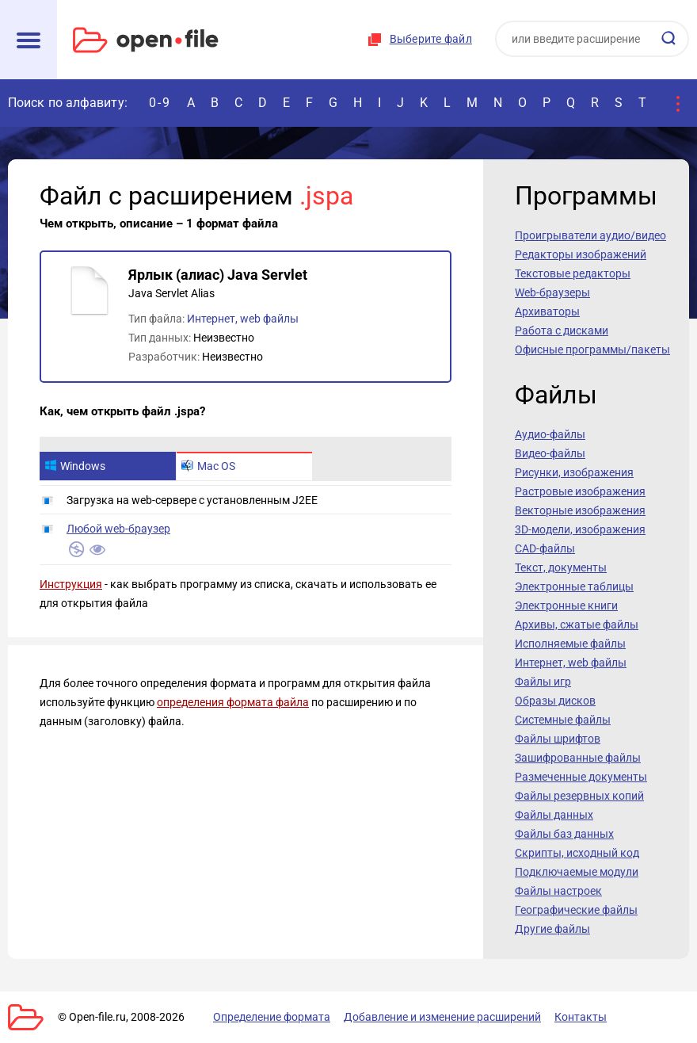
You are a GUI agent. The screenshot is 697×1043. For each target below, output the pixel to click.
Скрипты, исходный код (577, 852)
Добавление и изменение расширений (442, 1017)
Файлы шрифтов (557, 738)
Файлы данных (554, 814)
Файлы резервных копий (579, 795)
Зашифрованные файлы (578, 757)
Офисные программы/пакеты (592, 349)
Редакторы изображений (580, 254)
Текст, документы (561, 567)
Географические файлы (576, 910)
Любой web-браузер (118, 528)
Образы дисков (555, 700)
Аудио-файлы (550, 434)
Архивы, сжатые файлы (576, 624)
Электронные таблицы (574, 586)
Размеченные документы (581, 776)
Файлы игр (543, 681)
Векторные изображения (580, 510)
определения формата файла (233, 702)
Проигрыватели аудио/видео (590, 235)
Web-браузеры (552, 292)
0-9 (160, 102)
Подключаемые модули (576, 871)
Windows (74, 466)
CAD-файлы (545, 548)
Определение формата (271, 1017)
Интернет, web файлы (243, 318)
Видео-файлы (550, 453)
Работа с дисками (561, 330)
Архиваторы (547, 311)
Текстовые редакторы (572, 273)
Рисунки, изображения (574, 472)
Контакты (580, 1017)
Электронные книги (566, 605)
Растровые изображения (580, 491)
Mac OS (208, 466)
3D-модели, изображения (580, 529)
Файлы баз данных (564, 833)
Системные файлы (563, 719)
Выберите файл (431, 38)
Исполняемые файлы (570, 643)
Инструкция (71, 584)
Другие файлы (552, 929)
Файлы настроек (558, 890)
